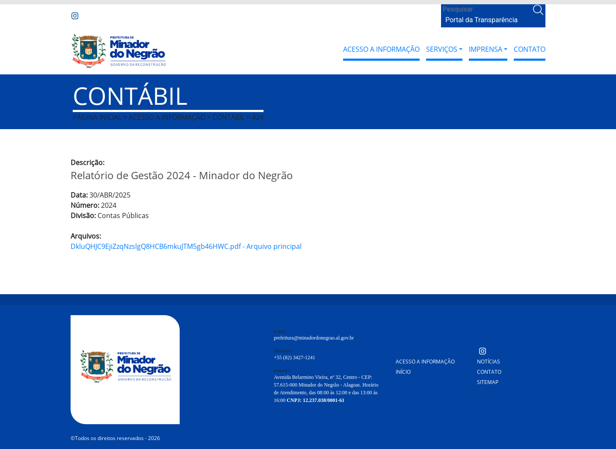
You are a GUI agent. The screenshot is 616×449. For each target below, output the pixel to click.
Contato (529, 49)
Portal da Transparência (481, 20)
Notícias (488, 361)
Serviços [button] (441, 49)
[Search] (486, 9)
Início (403, 371)
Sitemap (487, 382)
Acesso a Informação (381, 49)
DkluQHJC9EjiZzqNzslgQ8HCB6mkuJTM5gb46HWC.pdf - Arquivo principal (186, 246)
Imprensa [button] (485, 49)
